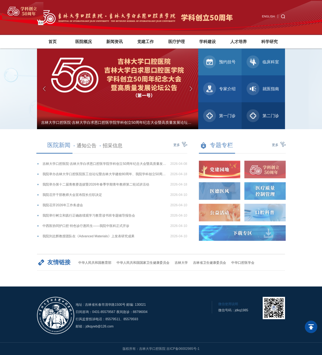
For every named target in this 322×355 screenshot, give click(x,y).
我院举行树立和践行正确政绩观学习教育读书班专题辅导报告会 (87, 217)
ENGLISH (268, 16)
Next (190, 88)
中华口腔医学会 (242, 264)
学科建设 (207, 41)
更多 (174, 147)
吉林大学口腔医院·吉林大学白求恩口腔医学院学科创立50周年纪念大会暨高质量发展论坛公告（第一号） (103, 165)
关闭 (40, 22)
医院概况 (83, 41)
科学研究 (269, 41)
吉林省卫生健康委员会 (209, 264)
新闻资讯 (114, 41)
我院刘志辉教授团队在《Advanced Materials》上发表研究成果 (86, 238)
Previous (44, 88)
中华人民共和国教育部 (94, 264)
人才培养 (238, 41)
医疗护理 (176, 41)
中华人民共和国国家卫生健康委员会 (143, 264)
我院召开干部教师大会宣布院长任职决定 (70, 197)
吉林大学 (181, 264)
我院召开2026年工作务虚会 (61, 207)
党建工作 (145, 41)
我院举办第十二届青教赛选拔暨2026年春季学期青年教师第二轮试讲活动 (94, 186)
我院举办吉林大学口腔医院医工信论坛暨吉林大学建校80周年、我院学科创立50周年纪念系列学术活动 (103, 176)
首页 (52, 41)
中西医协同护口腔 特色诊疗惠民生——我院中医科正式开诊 (84, 228)
